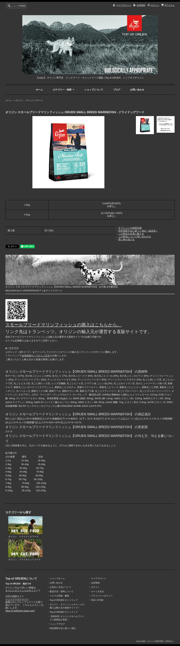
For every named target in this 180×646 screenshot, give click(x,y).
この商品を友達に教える (131, 233)
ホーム (39, 89)
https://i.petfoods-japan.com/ (20, 610)
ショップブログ (57, 624)
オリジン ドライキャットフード (25, 550)
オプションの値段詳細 (130, 228)
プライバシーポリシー (102, 596)
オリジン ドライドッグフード (29, 100)
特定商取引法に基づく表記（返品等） (138, 230)
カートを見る (97, 591)
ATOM (100, 600)
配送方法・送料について (61, 591)
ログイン (155, 5)
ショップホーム (57, 578)
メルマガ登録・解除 (59, 596)
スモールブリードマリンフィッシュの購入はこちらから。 (63, 324)
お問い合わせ (137, 89)
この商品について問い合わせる (134, 236)
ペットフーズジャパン (17, 599)
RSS (93, 600)
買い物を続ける (126, 239)
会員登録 (141, 5)
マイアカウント (123, 5)
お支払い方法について (60, 587)
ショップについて (93, 89)
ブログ (116, 89)
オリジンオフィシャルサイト (20, 590)
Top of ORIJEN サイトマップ (64, 600)
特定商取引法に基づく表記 (63, 628)
